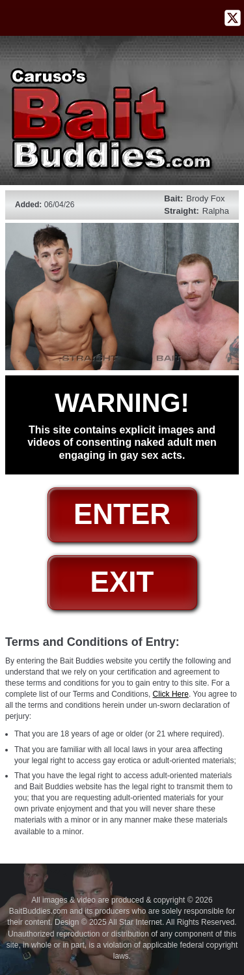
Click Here (171, 694)
